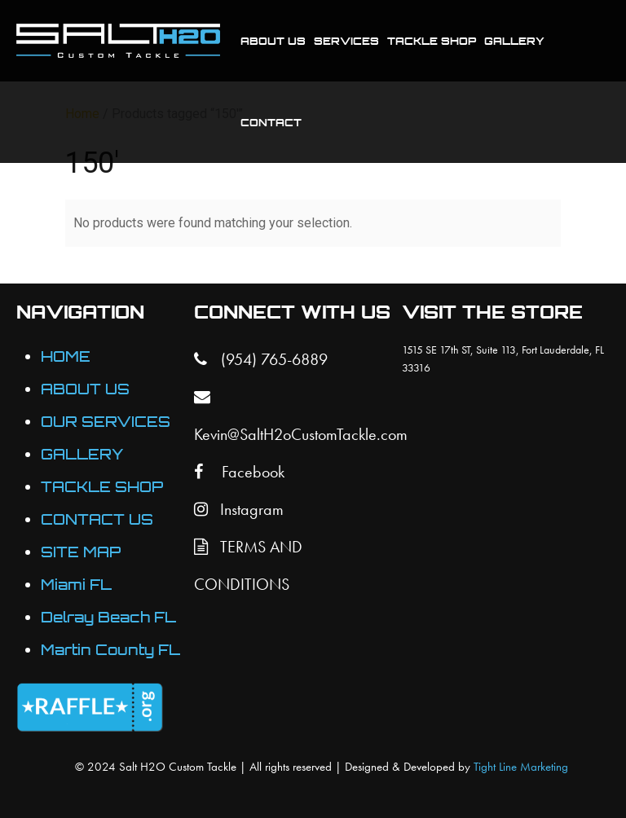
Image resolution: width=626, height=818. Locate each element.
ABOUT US (85, 389)
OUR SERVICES (105, 421)
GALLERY (82, 454)
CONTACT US (97, 519)
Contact (271, 122)
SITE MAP (81, 552)
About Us (273, 40)
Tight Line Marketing (521, 767)
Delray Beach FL (108, 617)
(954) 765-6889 (261, 359)
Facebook (239, 471)
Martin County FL (110, 649)
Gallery (514, 40)
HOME (65, 356)
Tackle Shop (431, 40)
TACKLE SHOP (102, 486)
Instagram (239, 509)
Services (346, 40)
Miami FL (76, 584)
